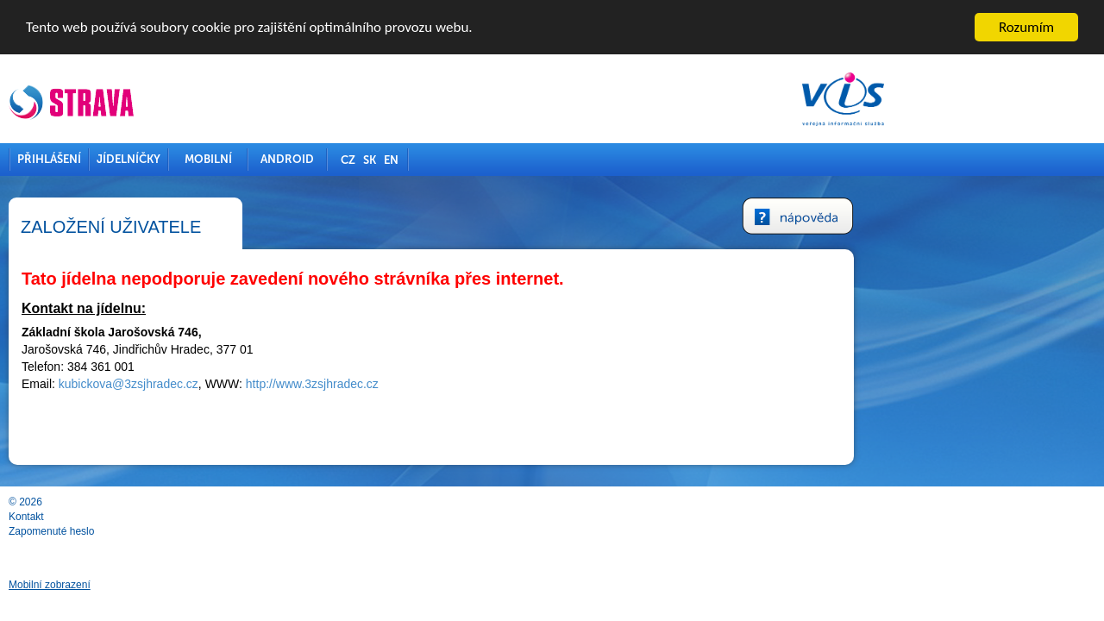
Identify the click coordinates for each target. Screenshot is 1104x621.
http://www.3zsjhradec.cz (433, 384)
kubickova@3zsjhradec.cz (249, 384)
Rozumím (1026, 26)
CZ (468, 159)
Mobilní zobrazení (170, 585)
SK (490, 159)
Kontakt (147, 516)
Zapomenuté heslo (172, 530)
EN (512, 159)
